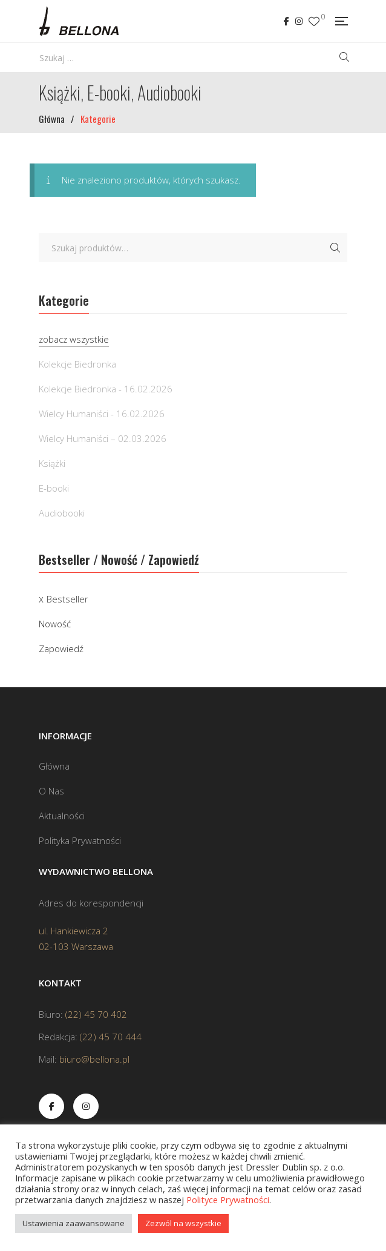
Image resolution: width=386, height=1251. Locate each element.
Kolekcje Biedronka (77, 364)
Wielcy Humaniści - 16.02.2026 (102, 414)
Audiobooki (62, 513)
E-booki (54, 488)
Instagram (299, 21)
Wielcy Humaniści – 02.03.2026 (102, 438)
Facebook (286, 21)
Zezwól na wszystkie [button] (183, 1223)
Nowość (55, 624)
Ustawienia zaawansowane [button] (73, 1223)
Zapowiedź (61, 648)
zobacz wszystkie (74, 339)
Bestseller (67, 599)
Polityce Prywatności (227, 1199)
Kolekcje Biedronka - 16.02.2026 (105, 389)
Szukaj (335, 247)
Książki (52, 463)
